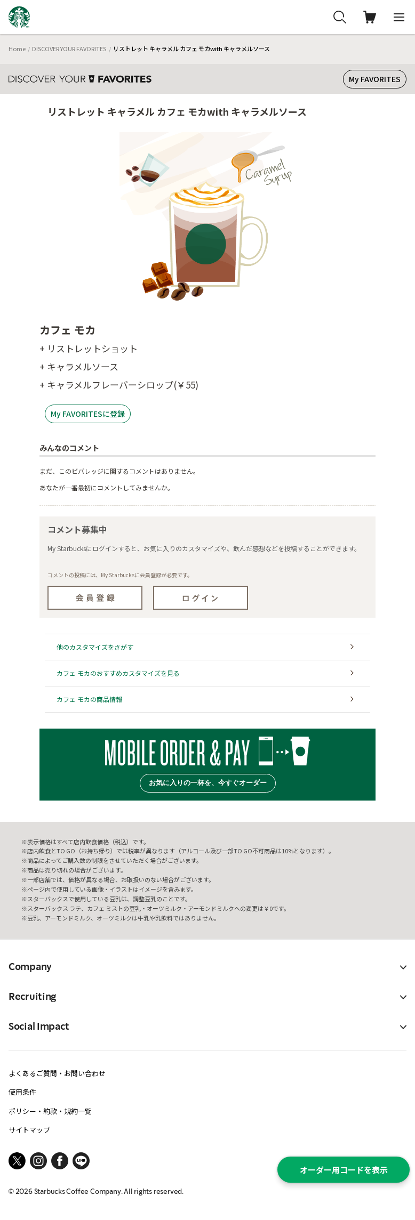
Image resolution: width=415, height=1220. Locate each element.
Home (17, 48)
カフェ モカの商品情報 (89, 699)
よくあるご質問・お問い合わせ (57, 1073)
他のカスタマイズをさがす (95, 646)
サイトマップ (29, 1130)
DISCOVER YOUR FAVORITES (69, 48)
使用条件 (22, 1092)
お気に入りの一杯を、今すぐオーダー (208, 783)
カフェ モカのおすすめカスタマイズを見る (118, 672)
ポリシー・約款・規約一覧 (50, 1111)
